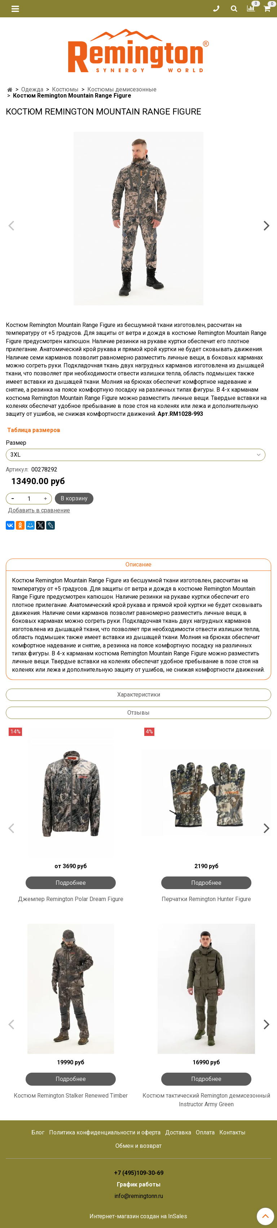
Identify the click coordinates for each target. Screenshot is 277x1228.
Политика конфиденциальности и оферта (105, 1132)
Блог (37, 1132)
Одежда (32, 89)
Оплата (205, 1132)
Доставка (178, 1132)
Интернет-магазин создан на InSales (138, 1216)
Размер (16, 443)
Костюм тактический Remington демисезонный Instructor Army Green (206, 1100)
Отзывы (138, 712)
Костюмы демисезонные (122, 89)
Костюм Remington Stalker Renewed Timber (71, 1095)
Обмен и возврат (138, 1145)
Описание (138, 564)
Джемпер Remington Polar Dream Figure (70, 899)
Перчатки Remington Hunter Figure (206, 899)
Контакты (232, 1132)
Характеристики (138, 694)
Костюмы (65, 89)
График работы (139, 1184)
